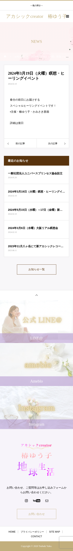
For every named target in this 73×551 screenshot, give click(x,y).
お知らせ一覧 (36, 269)
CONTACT (36, 536)
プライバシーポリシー (32, 531)
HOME (12, 531)
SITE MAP (54, 531)
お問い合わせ (36, 514)
